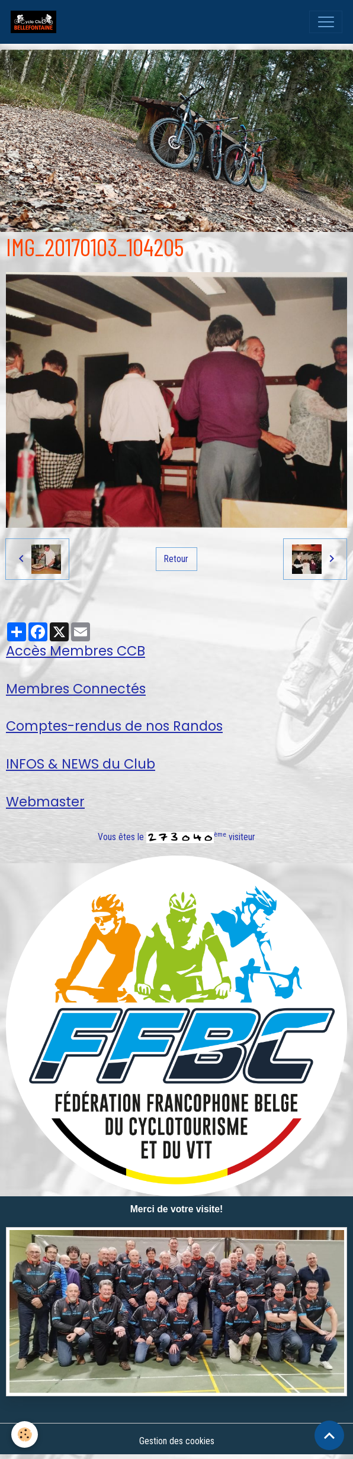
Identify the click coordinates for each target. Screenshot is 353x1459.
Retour (176, 558)
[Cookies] (25, 1434)
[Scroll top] (329, 1435)
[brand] (36, 22)
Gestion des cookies (176, 1441)
